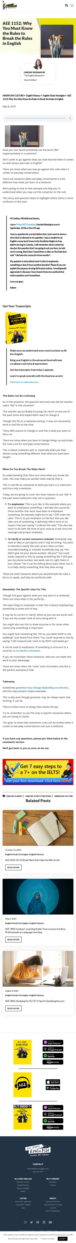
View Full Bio (30, 80)
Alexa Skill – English (23, 1204)
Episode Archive (23, 1182)
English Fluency (33, 95)
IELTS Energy (52, 1178)
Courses (53, 1207)
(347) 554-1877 (38, 1172)
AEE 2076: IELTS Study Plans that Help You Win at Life (32, 859)
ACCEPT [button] (62, 1239)
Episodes (52, 1182)
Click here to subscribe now (24, 381)
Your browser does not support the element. (38, 118)
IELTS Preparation (53, 1211)
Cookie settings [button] (48, 1238)
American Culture (13, 95)
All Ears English (23, 1178)
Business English (23, 1188)
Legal (55, 1231)
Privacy (42, 1231)
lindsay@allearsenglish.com (38, 1168)
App (23, 1207)
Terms (49, 1231)
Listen (23, 1198)
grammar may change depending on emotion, (42, 687)
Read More (13, 867)
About (53, 1198)
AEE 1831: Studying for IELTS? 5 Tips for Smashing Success (34, 1000)
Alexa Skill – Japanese (23, 1201)
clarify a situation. (30, 650)
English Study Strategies (54, 95)
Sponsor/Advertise (53, 1201)
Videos (23, 1191)
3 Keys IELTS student (25, 224)
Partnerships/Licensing (53, 1204)
